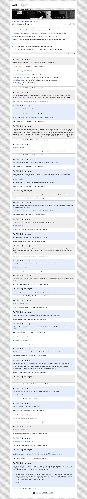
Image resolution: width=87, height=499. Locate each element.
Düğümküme (26, 108)
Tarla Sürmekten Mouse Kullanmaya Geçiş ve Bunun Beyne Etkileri (37, 117)
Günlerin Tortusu (17, 278)
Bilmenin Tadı (56, 467)
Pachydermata (15, 36)
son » (51, 492)
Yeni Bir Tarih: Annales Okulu (20, 267)
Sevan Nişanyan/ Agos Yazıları (20, 79)
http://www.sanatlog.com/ (19, 147)
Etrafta (56, 162)
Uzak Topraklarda (16, 49)
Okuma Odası (15, 9)
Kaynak (17, 482)
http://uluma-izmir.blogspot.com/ (20, 303)
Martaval (14, 33)
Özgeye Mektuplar (17, 77)
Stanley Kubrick (56, 315)
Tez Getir (44, 237)
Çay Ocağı (36, 21)
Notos (14, 84)
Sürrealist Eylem (15, 39)
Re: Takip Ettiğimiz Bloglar (22, 59)
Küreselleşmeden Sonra (18, 80)
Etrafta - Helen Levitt (18, 380)
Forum (22, 9)
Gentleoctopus (15, 43)
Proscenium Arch (17, 406)
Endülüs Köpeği (36, 205)
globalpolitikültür (16, 82)
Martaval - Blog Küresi (18, 179)
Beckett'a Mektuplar (26, 97)
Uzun (20, 4)
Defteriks (14, 46)
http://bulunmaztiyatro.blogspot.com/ (21, 429)
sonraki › (45, 492)
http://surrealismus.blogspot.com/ (21, 340)
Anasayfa (14, 21)
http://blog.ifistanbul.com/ (19, 225)
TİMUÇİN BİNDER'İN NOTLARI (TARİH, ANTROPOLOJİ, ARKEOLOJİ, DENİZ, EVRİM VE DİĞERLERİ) (38, 454)
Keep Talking (16, 466)
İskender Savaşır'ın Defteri (19, 394)
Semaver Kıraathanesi (27, 21)
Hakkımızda (28, 9)
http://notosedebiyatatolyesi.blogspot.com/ (23, 441)
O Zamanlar (62, 351)
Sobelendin (47, 292)
